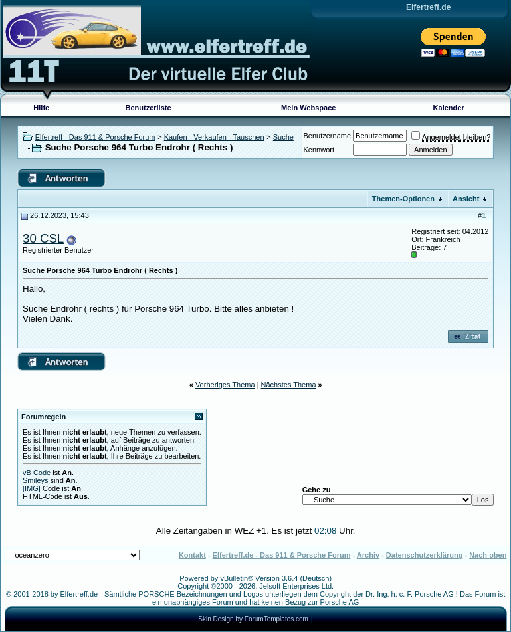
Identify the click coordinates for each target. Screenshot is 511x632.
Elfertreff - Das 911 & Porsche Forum (95, 137)
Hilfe (41, 108)
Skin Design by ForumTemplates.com (253, 619)
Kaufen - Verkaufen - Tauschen (214, 137)
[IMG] (32, 488)
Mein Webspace (308, 108)
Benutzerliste (148, 108)
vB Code (37, 472)
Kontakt (192, 555)
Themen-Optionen (403, 199)
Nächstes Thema (288, 385)
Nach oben (487, 555)
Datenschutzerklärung (424, 555)
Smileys (36, 480)
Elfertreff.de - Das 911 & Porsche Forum (282, 555)
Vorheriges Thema (225, 385)
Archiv (368, 555)
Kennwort (319, 150)
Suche (283, 137)
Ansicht (466, 199)
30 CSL (43, 238)
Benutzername (328, 136)
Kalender (448, 108)
